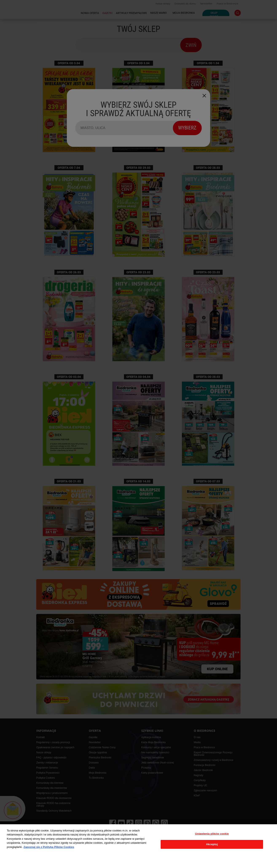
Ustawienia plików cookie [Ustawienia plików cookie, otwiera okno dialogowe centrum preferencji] (212, 833)
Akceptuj (212, 844)
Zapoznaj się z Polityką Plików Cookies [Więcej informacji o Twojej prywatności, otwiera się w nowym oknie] (48, 847)
